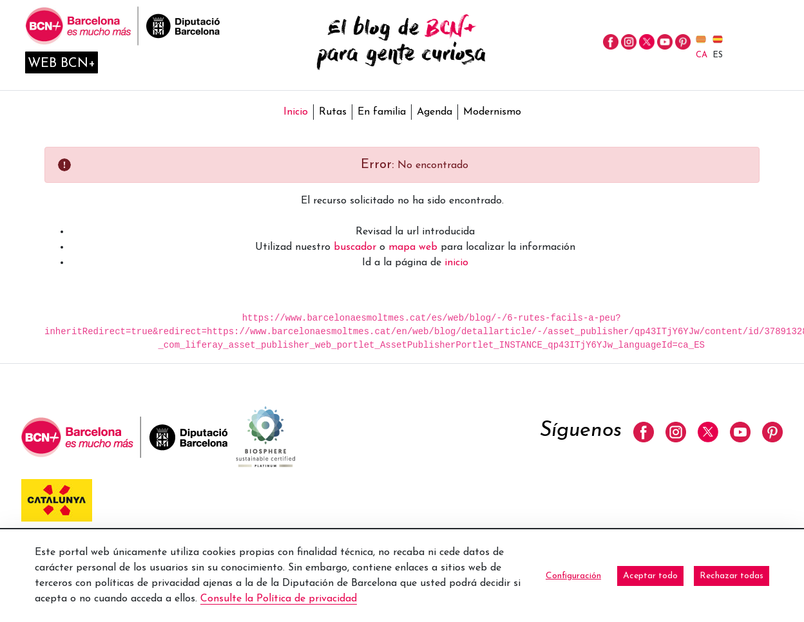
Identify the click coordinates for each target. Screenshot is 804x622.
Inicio (295, 112)
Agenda (434, 112)
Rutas (333, 112)
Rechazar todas (731, 576)
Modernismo (492, 112)
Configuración (573, 576)
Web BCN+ (61, 63)
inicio (456, 263)
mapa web (412, 247)
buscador (355, 247)
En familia (382, 112)
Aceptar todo (650, 576)
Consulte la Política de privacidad (278, 599)
